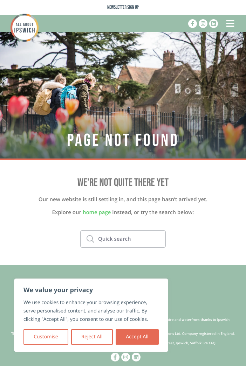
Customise (46, 336)
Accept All (137, 336)
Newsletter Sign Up (123, 7)
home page (97, 212)
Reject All (92, 336)
